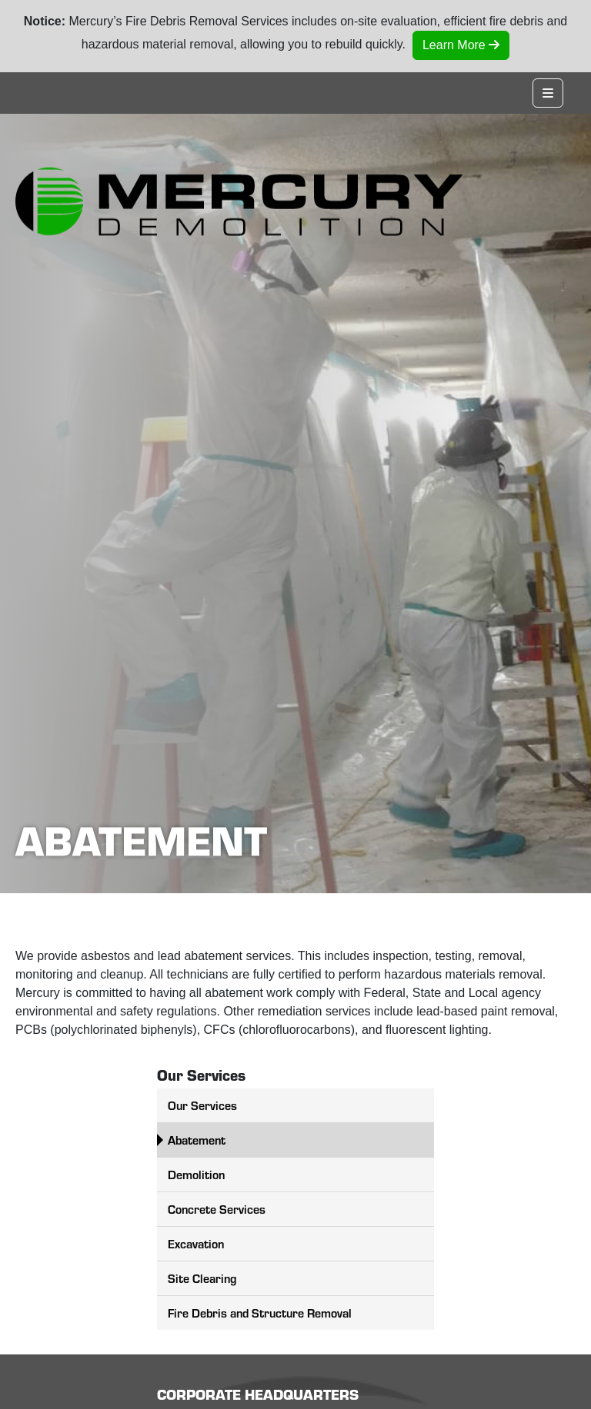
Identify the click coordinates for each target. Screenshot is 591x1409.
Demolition (196, 1174)
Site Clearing (202, 1278)
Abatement (196, 1140)
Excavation (196, 1243)
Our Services (202, 1105)
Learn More (460, 45)
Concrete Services (216, 1209)
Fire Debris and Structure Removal (260, 1312)
